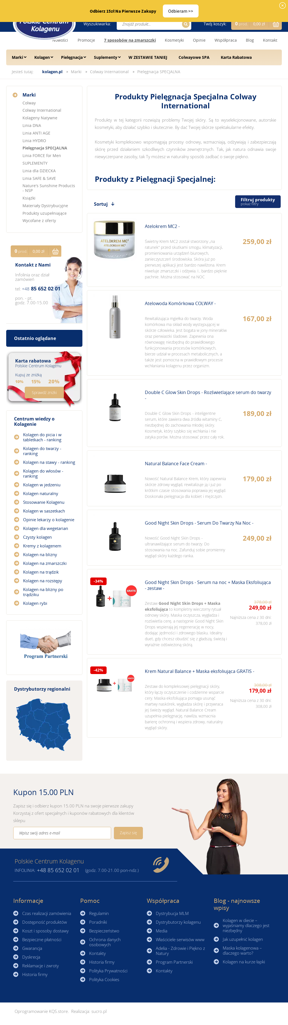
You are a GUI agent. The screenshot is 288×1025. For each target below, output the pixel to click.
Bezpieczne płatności (41, 939)
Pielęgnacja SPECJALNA (158, 71)
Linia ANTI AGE (36, 133)
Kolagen (42, 57)
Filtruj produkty (258, 202)
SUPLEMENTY (35, 163)
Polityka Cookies (104, 979)
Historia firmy (35, 974)
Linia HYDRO (34, 140)
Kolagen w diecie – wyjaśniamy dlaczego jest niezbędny (246, 925)
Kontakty (97, 953)
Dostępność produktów (44, 922)
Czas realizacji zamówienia (46, 913)
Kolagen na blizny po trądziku (43, 592)
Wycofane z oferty (39, 220)
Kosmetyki (174, 40)
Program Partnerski (174, 961)
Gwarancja (32, 948)
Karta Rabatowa (236, 57)
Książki (28, 198)
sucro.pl (99, 1011)
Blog (250, 40)
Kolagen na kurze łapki (244, 961)
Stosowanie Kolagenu (43, 502)
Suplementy (105, 57)
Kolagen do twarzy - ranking (42, 451)
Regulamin (99, 913)
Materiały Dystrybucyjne (45, 205)
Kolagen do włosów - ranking (43, 473)
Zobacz (184, 250)
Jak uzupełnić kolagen (243, 939)
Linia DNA (31, 125)
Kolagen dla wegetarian (45, 528)
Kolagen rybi (35, 603)
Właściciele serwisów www (180, 939)
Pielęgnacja (72, 57)
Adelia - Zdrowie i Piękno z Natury (180, 951)
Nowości (60, 40)
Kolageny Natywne (39, 117)
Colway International (109, 71)
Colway (29, 103)
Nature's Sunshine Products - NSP (48, 188)
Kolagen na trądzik (41, 571)
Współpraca (226, 40)
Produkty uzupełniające (44, 213)
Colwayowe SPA (194, 57)
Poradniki (98, 922)
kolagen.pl (52, 71)
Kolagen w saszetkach (44, 510)
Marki (17, 57)
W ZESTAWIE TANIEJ (148, 57)
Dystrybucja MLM (172, 913)
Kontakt (270, 40)
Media (161, 930)
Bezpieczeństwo (104, 930)
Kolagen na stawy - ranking (49, 462)
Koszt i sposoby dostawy (45, 930)
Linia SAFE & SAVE (39, 178)
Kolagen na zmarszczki (45, 563)
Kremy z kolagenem (42, 545)
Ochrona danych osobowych (105, 942)
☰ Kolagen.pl (44, 23)
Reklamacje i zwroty (40, 965)
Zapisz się (128, 832)
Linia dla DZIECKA (39, 170)
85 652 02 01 (41, 288)
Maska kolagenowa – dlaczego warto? (242, 950)
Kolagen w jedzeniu (41, 484)
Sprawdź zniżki (44, 392)
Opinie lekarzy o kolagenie (48, 519)
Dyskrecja (31, 956)
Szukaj (185, 24)
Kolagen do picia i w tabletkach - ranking (42, 437)
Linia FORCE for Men (41, 155)
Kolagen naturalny (40, 493)
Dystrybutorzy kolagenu (178, 922)
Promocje (86, 40)
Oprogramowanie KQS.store (41, 1011)
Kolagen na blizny (40, 554)
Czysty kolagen (37, 537)
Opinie (199, 40)
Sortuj (101, 204)
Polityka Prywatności (108, 970)
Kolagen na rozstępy (42, 580)
